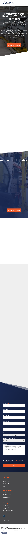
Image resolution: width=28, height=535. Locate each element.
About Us (5, 480)
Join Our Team (6, 483)
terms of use (8, 461)
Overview (5, 492)
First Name (6, 403)
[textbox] (12, 435)
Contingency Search (7, 494)
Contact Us (5, 484)
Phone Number (6, 415)
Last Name (5, 409)
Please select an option (8, 433)
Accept (4, 532)
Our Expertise (6, 505)
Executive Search (6, 497)
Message (5, 444)
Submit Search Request (8, 510)
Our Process (5, 499)
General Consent (7, 458)
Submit (14, 465)
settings (16, 530)
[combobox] (14, 435)
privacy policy (18, 460)
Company (5, 427)
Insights (4, 508)
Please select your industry (9, 438)
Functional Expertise (7, 507)
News (4, 486)
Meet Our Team (6, 481)
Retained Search (6, 496)
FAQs (4, 511)
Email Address (6, 421)
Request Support (14, 45)
